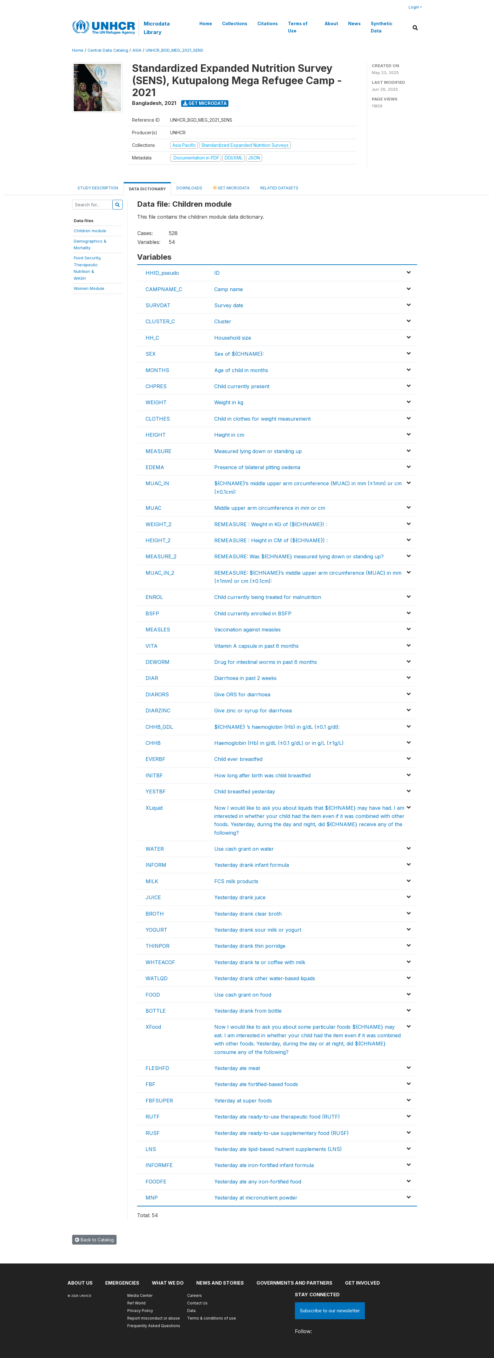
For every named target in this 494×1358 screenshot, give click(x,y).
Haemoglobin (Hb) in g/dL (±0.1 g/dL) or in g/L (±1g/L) (279, 743)
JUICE (153, 897)
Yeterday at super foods (243, 1100)
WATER (155, 849)
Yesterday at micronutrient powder (255, 1197)
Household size (232, 338)
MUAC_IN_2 (160, 573)
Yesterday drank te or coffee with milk (259, 962)
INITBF (154, 775)
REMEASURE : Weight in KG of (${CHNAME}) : (270, 524)
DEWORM (157, 662)
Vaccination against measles (247, 629)
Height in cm (229, 435)
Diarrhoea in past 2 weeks (245, 678)
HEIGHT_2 (158, 540)
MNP (152, 1197)
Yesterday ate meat (237, 1068)
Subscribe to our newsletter (330, 1311)
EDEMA (155, 467)
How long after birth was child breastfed (262, 775)
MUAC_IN (157, 483)
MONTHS (157, 370)
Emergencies (123, 1283)
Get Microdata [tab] (231, 187)
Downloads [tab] (189, 188)
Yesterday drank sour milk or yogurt (257, 930)
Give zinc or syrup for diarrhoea (253, 710)
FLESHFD (157, 1068)
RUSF (153, 1133)
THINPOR (157, 946)
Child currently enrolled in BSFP (252, 613)
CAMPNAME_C (164, 289)
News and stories (222, 1283)
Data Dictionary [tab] (147, 189)
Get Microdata (205, 103)
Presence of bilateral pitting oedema (257, 467)
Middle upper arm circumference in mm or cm (269, 508)
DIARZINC (158, 710)
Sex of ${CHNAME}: (239, 354)
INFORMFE (159, 1165)
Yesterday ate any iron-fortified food (257, 1181)
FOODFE (156, 1181)
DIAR (152, 678)
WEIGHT (156, 402)
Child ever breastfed (238, 759)
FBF (150, 1084)
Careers (194, 1295)
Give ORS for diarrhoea (242, 694)
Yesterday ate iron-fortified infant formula (264, 1165)
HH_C (152, 338)
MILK (152, 881)
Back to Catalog (94, 1239)
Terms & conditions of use (211, 1318)
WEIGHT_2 (158, 524)
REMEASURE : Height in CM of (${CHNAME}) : (271, 540)
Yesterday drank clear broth (248, 914)
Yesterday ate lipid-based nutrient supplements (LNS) (278, 1149)
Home (205, 23)
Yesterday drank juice (240, 897)
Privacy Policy (140, 1310)
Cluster (222, 321)
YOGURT (156, 930)
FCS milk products (236, 881)
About (331, 23)
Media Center (139, 1295)
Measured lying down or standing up (258, 451)
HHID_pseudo (162, 273)
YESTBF (156, 791)
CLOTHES (158, 419)
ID (217, 273)
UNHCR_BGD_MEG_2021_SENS (174, 50)
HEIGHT (156, 435)
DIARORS (157, 694)
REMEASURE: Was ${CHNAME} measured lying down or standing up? (299, 556)
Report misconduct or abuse (153, 1318)
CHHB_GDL (159, 727)
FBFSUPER (159, 1100)
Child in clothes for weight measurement (262, 419)
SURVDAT (158, 305)
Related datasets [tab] (279, 188)
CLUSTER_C (160, 321)
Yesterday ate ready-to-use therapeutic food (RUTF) (277, 1116)
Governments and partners (297, 1283)
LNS (151, 1149)
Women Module (89, 288)
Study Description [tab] (98, 188)
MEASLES (158, 629)
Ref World (136, 1303)
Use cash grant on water (244, 849)
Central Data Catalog (108, 50)
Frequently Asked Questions (153, 1325)
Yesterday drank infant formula (251, 865)
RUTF (153, 1116)
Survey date (228, 305)
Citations (267, 23)
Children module (90, 230)
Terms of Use (297, 27)
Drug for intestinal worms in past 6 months (265, 662)
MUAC (153, 508)
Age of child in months (241, 370)
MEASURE (158, 451)
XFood (153, 1027)
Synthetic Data (381, 27)
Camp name (228, 289)
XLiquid (154, 808)
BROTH (155, 914)
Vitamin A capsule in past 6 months (256, 646)
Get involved (365, 1283)
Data (191, 1310)
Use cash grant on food (242, 995)
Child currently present (241, 386)
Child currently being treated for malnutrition (267, 597)
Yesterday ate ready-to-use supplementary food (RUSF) (281, 1133)
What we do (168, 1283)
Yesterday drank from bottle (248, 1011)
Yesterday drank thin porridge (249, 946)
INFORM (156, 865)
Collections (234, 23)
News (354, 23)
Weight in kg (228, 402)
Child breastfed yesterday (244, 791)
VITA (152, 646)
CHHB (153, 743)
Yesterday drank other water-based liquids (264, 978)
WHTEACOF (160, 962)
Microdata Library (156, 27)
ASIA (136, 50)
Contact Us (197, 1303)
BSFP (152, 613)
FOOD (153, 995)
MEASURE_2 (161, 556)
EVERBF (155, 759)
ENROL (154, 597)
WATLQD (157, 978)
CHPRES (156, 386)
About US (80, 1283)
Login (414, 7)
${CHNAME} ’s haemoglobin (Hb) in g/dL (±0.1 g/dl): (277, 727)
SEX (151, 354)
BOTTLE (156, 1011)
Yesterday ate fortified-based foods (256, 1084)
